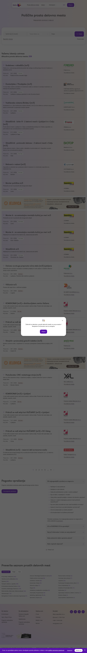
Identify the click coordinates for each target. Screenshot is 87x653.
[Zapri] (62, 320)
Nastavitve (69, 650)
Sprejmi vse (78, 650)
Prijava (43, 331)
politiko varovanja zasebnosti (56, 650)
